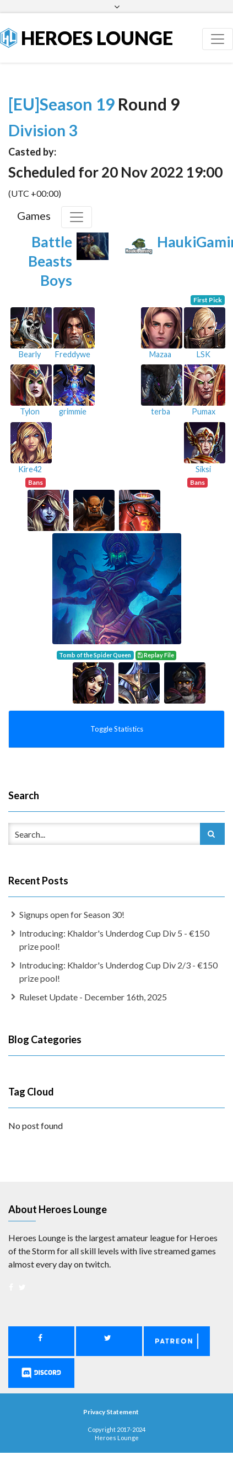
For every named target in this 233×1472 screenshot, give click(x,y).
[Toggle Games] (76, 217)
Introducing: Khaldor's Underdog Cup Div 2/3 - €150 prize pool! (118, 971)
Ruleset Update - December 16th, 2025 (93, 997)
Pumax (203, 411)
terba (160, 411)
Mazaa (160, 354)
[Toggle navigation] (217, 39)
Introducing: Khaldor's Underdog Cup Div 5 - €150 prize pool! (114, 939)
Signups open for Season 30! (71, 914)
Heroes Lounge (86, 37)
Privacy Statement (111, 1412)
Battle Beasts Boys (50, 261)
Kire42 (30, 469)
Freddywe (72, 354)
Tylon (30, 411)
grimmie (72, 411)
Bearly (30, 354)
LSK (203, 354)
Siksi (203, 469)
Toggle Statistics (116, 728)
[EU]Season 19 (63, 104)
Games (34, 215)
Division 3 (42, 130)
